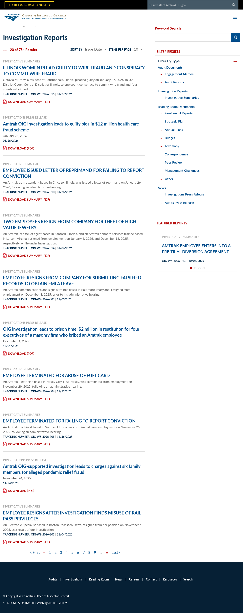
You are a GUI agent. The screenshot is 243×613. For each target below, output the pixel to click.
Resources (170, 579)
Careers (134, 579)
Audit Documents (170, 67)
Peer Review (174, 162)
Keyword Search (168, 28)
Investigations (73, 579)
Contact (151, 579)
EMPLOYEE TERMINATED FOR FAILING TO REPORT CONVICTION (69, 421)
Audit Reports (174, 82)
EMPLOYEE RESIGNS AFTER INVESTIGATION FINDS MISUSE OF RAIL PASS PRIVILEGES (72, 516)
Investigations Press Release (185, 194)
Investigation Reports (173, 91)
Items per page (120, 49)
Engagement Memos (179, 74)
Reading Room (99, 579)
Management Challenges (182, 170)
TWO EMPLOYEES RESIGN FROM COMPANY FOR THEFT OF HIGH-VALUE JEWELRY (70, 224)
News (162, 188)
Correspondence (176, 154)
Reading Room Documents (176, 106)
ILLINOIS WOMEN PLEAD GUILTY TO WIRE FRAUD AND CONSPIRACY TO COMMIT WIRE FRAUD (73, 70)
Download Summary (25, 102)
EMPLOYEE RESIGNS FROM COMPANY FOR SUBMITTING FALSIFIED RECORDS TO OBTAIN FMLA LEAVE (72, 280)
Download (17, 148)
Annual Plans (174, 129)
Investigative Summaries (182, 97)
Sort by (76, 49)
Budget (170, 137)
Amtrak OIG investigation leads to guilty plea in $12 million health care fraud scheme (71, 127)
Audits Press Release (179, 202)
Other (169, 178)
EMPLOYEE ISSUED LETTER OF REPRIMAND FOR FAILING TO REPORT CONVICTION (73, 173)
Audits (53, 579)
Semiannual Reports (179, 113)
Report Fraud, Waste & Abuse (27, 5)
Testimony (172, 146)
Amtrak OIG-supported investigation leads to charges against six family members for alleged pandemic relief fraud (71, 469)
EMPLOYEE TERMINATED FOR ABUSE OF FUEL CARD (56, 375)
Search (188, 579)
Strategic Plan (174, 121)
